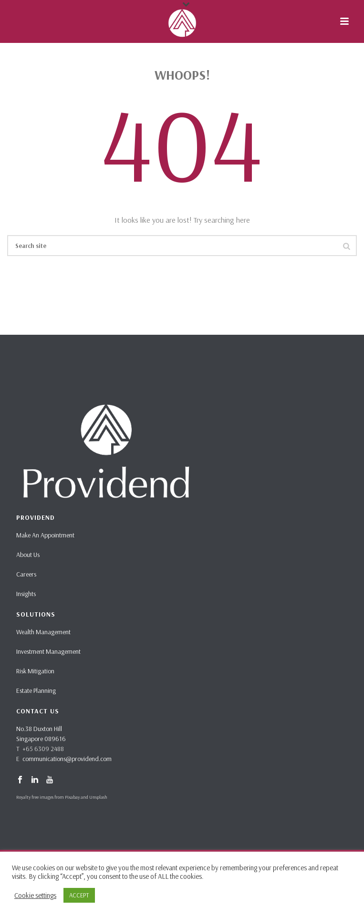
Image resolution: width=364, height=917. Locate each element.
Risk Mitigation (35, 671)
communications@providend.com (67, 758)
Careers (26, 574)
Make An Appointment (45, 535)
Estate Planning (36, 690)
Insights (26, 593)
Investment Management (48, 651)
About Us (28, 554)
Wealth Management (43, 632)
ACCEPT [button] (79, 895)
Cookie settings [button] (35, 895)
